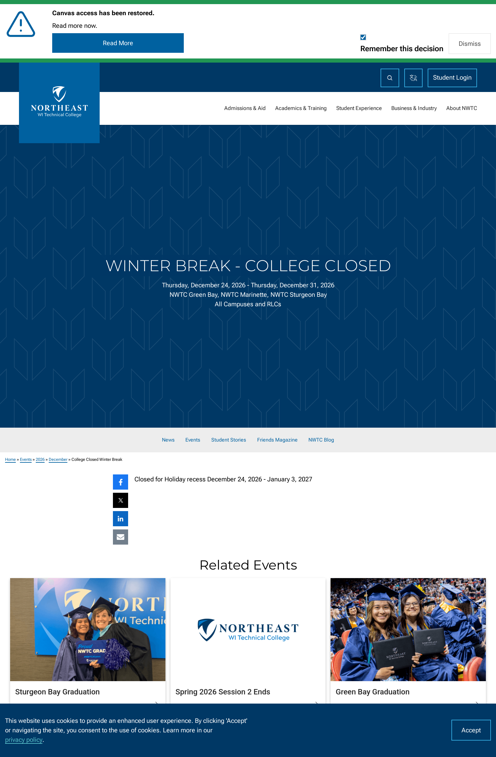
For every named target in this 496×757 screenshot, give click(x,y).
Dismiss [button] (470, 43)
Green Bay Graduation (373, 691)
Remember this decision (401, 48)
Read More (118, 43)
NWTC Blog (321, 440)
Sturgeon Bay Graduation (57, 691)
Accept (471, 730)
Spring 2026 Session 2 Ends (223, 691)
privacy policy (23, 739)
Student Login (452, 77)
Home (10, 459)
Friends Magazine (277, 440)
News (168, 440)
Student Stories (228, 440)
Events (192, 440)
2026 (40, 459)
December (58, 459)
